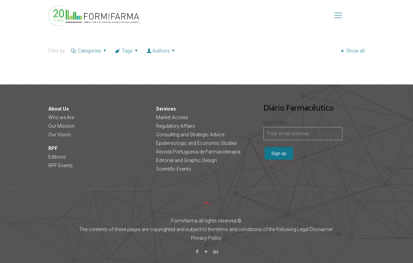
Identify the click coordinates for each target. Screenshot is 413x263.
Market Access (172, 117)
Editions (57, 157)
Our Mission (61, 126)
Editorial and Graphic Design (186, 160)
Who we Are (61, 117)
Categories (89, 51)
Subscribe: (302, 130)
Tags (127, 51)
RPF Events (60, 165)
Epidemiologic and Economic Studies (196, 143)
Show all (352, 51)
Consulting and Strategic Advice (190, 134)
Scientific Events (173, 169)
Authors (161, 51)
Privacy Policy (206, 238)
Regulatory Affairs (175, 126)
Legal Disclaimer (314, 229)
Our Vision (59, 134)
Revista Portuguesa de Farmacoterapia (198, 152)
